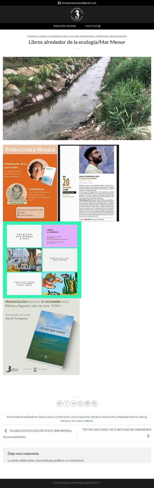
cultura (74, 36)
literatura (101, 36)
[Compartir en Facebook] (66, 403)
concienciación (58, 36)
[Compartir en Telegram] (94, 403)
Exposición (87, 36)
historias (133, 417)
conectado (41, 460)
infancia (143, 417)
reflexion (88, 421)
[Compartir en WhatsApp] (59, 403)
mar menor (77, 421)
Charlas (32, 36)
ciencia (43, 36)
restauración (118, 36)
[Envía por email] (80, 403)
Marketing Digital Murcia (85, 483)
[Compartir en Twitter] (73, 403)
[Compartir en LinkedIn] (87, 403)
